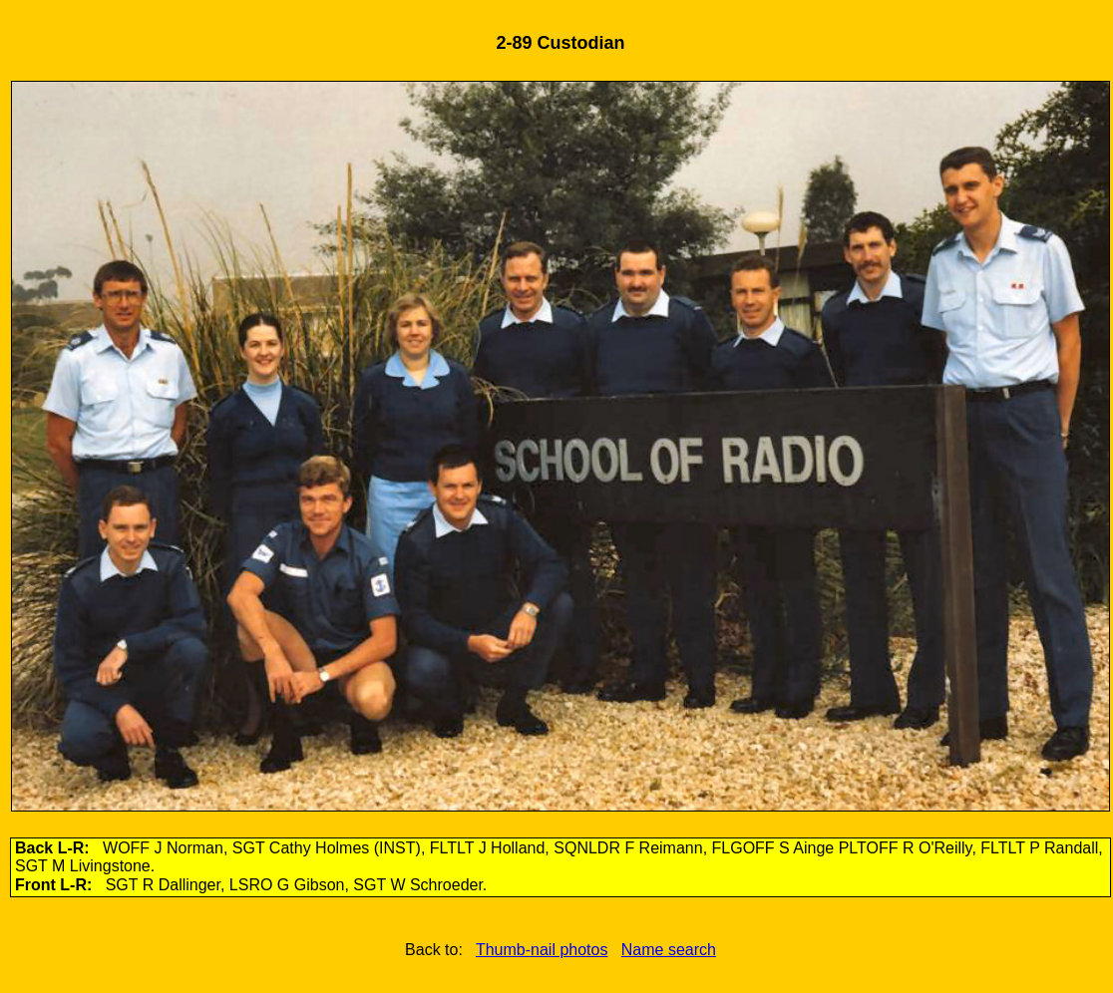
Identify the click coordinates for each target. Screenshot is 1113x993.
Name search (668, 949)
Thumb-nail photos (542, 949)
